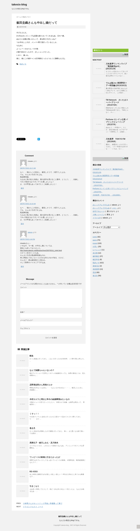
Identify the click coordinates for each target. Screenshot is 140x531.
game (95, 240)
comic (95, 237)
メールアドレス (26, 320)
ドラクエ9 (96, 218)
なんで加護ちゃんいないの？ (42, 370)
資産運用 (96, 269)
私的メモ (23, 64)
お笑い (95, 246)
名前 (22, 312)
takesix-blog (19, 4)
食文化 (95, 276)
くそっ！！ (34, 414)
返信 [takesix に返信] (22, 266)
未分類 (95, 253)
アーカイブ (97, 227)
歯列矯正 (96, 256)
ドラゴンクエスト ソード (33, 507)
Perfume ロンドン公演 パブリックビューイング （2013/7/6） (117, 121)
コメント (23, 287)
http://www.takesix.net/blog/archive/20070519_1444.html (41, 250)
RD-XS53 (34, 472)
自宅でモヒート (98, 211)
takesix (30, 232)
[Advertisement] (34, 85)
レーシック (97, 250)
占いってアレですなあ (101, 205)
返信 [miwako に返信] (22, 188)
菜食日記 (96, 266)
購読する (98, 50)
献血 (31, 356)
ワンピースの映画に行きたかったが (45, 457)
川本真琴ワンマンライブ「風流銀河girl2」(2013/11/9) (116, 66)
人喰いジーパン (98, 215)
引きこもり (34, 486)
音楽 (94, 272)
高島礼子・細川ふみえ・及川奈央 (44, 443)
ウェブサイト (25, 328)
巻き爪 (32, 428)
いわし (114, 208)
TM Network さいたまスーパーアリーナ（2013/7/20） (117, 102)
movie (95, 243)
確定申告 (96, 259)
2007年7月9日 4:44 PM (27, 239)
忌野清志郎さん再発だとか (41, 385)
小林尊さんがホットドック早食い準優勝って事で (42, 503)
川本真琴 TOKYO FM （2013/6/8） (107, 195)
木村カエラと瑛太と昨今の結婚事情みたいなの (50, 399)
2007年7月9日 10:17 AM (28, 168)
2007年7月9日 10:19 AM (28, 204)
